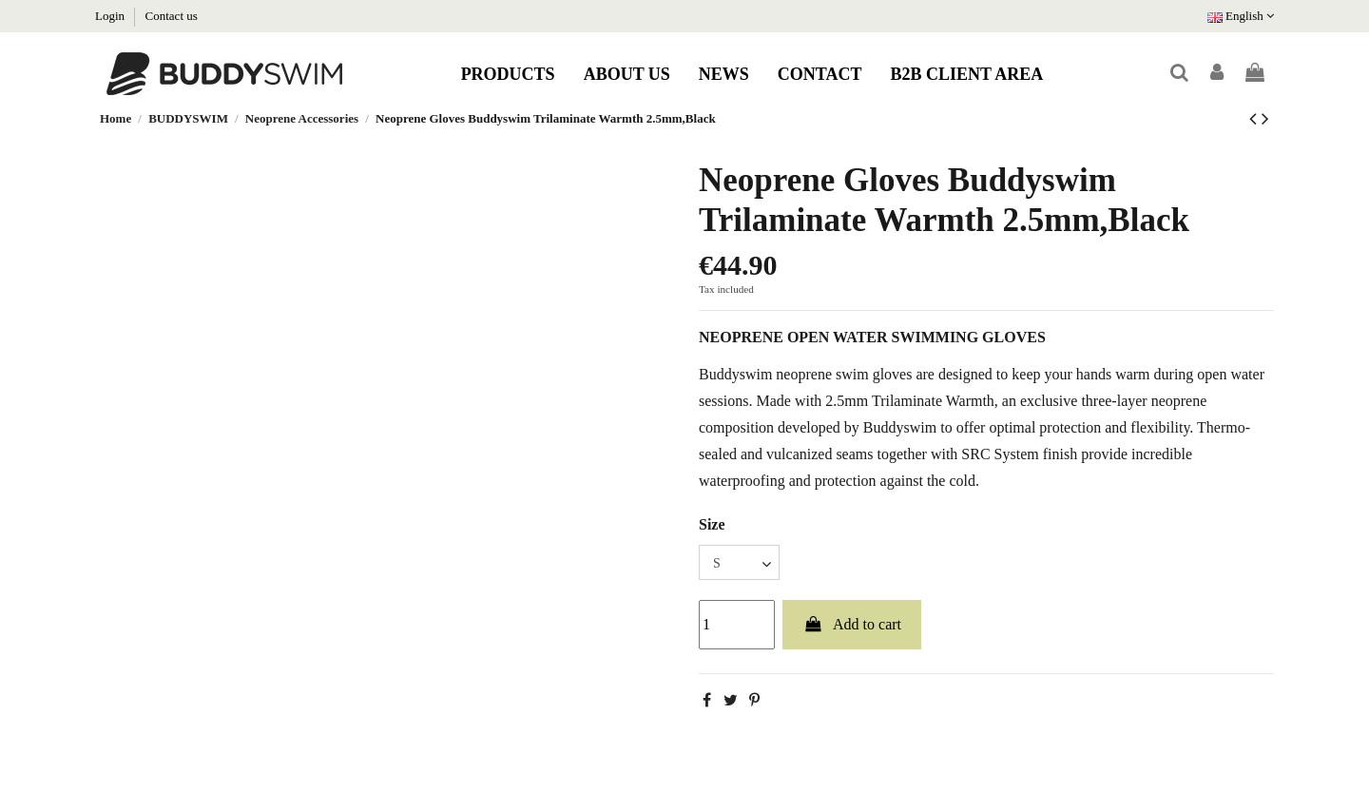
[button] (508, 74)
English (1240, 16)
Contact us (171, 16)
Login (111, 16)
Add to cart (851, 624)
